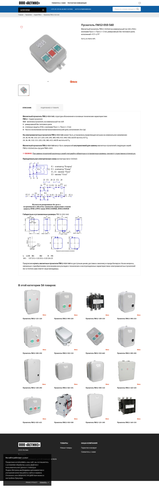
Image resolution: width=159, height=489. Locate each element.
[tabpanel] (48, 54)
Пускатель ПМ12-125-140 (95, 422)
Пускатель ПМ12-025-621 (32, 422)
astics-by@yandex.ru (83, 9)
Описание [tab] (27, 108)
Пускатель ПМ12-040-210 (126, 318)
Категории (32, 10)
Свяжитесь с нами (59, 3)
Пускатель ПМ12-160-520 (126, 388)
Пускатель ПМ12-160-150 (126, 422)
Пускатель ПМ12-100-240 (32, 388)
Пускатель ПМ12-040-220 (63, 318)
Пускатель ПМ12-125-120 (32, 318)
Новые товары (66, 448)
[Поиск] (127, 9)
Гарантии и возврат (89, 448)
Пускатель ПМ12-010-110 (63, 353)
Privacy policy (31, 482)
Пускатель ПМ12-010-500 (63, 422)
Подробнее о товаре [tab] (50, 108)
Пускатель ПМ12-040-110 (95, 388)
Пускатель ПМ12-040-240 (126, 353)
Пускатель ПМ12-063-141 (63, 388)
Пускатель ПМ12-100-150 (95, 318)
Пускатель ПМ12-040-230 (32, 353)
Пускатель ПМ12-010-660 (95, 353)
